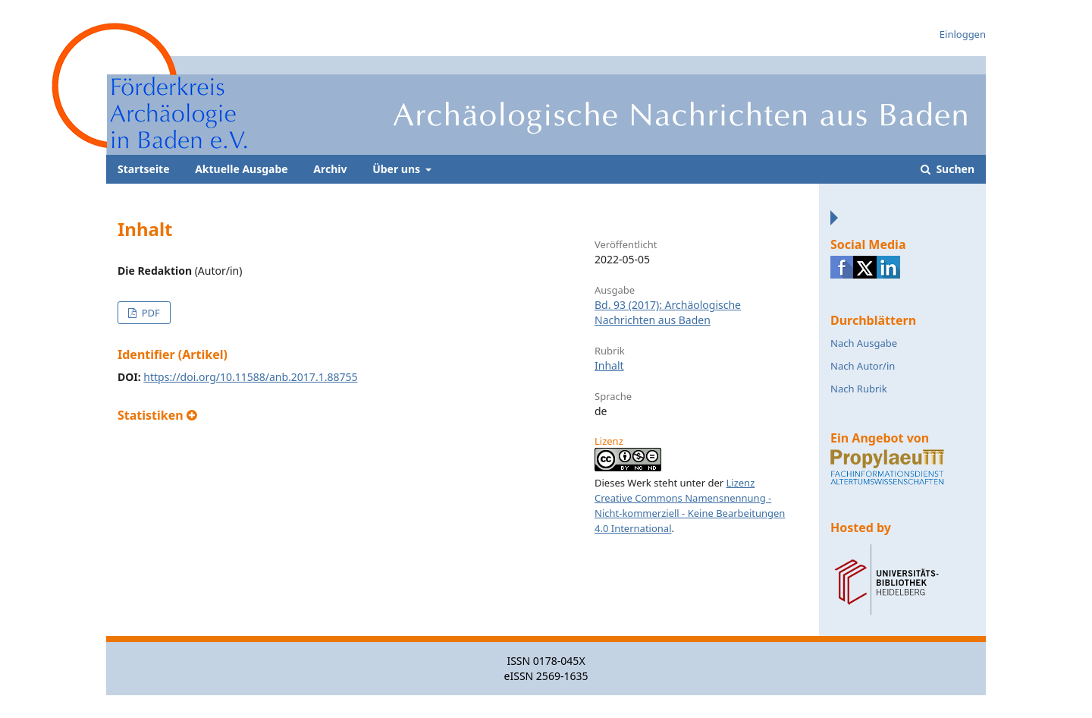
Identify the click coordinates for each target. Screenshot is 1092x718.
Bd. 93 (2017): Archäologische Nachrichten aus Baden (668, 312)
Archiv (330, 169)
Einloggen (963, 34)
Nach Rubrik (858, 388)
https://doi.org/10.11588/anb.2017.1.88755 (250, 377)
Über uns (397, 169)
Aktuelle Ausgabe (241, 169)
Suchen (954, 169)
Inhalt (609, 365)
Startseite (144, 169)
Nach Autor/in (862, 366)
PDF (149, 313)
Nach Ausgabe (863, 343)
